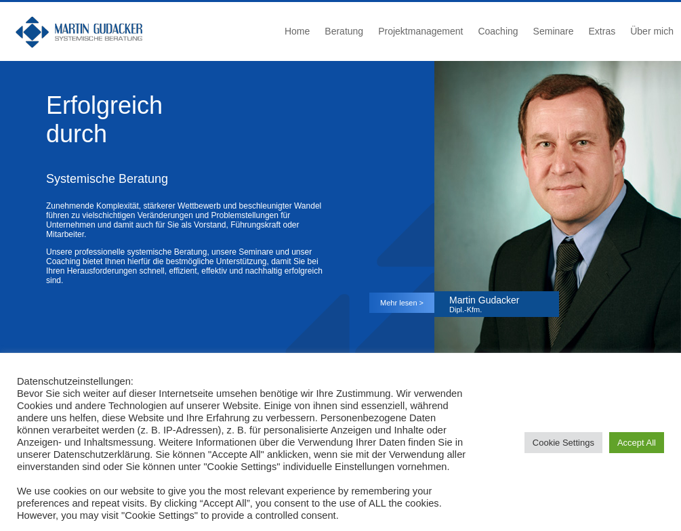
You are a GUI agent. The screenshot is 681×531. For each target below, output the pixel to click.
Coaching (498, 31)
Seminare (553, 31)
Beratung (344, 31)
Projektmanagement (420, 31)
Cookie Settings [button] (563, 443)
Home (297, 31)
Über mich (652, 31)
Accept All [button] (636, 443)
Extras (602, 31)
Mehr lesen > (402, 303)
